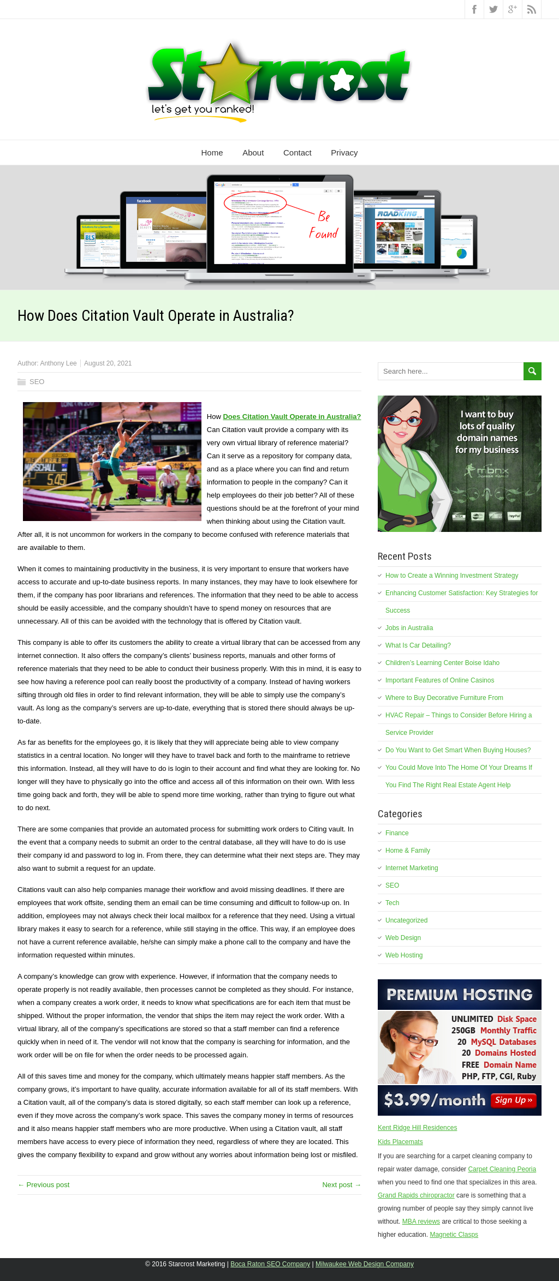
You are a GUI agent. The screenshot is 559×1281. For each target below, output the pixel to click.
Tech (392, 903)
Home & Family (407, 850)
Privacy (344, 152)
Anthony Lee (58, 363)
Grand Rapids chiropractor (416, 1195)
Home (212, 152)
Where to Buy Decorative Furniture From (444, 698)
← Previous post (43, 1185)
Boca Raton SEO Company (270, 1264)
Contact (297, 152)
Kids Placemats (400, 1142)
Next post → (341, 1185)
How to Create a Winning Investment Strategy (451, 575)
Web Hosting (404, 955)
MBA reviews (421, 1221)
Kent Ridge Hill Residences (417, 1128)
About (253, 152)
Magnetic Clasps (454, 1234)
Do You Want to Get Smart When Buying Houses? (458, 750)
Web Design (403, 938)
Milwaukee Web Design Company (365, 1264)
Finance (397, 833)
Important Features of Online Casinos (439, 680)
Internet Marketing (411, 868)
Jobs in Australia (409, 628)
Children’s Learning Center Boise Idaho (442, 663)
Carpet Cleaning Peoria (502, 1169)
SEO (36, 382)
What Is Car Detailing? (418, 645)
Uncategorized (406, 920)
